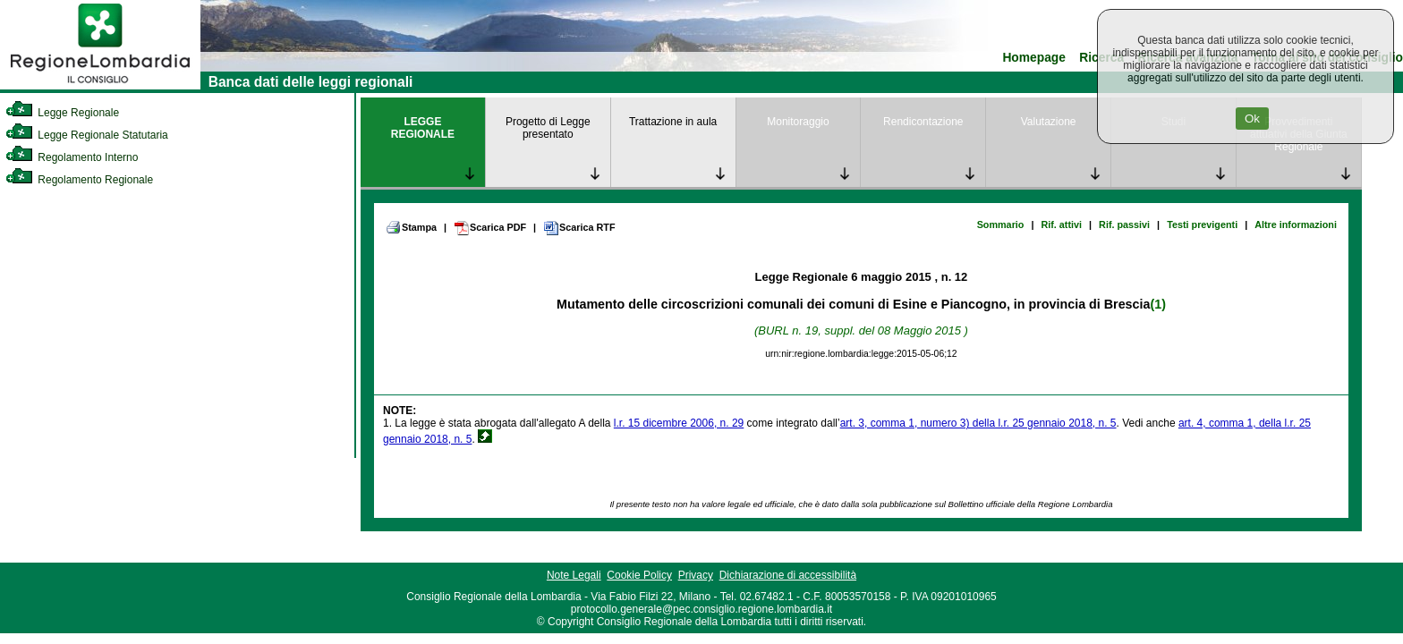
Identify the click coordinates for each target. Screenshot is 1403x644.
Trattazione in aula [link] (673, 121)
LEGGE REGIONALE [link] (423, 127)
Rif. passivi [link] (1124, 224)
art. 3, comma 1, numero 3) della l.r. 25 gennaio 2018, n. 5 (978, 423)
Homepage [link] (1034, 57)
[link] (100, 86)
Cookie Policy (639, 575)
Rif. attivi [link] (1061, 224)
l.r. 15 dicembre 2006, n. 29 (679, 423)
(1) (1157, 304)
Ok (1252, 118)
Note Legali (574, 575)
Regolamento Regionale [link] (79, 180)
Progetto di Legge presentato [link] (548, 127)
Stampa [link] (411, 227)
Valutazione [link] (1048, 121)
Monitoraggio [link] (798, 121)
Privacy (695, 575)
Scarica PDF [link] (490, 228)
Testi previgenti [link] (1202, 224)
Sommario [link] (1001, 224)
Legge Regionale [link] (62, 112)
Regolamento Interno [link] (71, 157)
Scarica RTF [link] (579, 228)
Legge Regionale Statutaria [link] (86, 135)
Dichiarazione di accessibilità (787, 575)
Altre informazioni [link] (1295, 224)
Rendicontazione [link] (923, 121)
